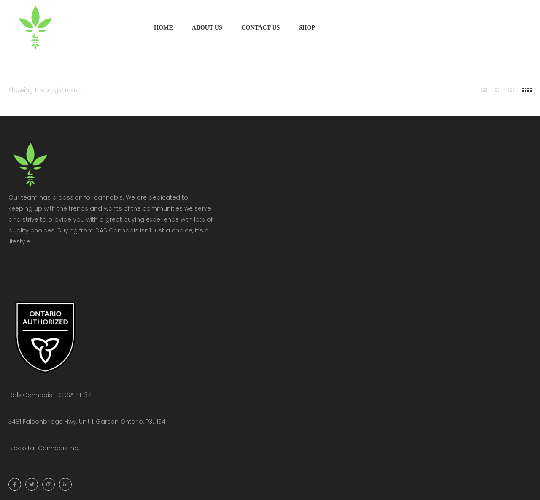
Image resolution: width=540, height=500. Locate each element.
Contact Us (260, 27)
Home (163, 27)
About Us (207, 27)
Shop (307, 27)
